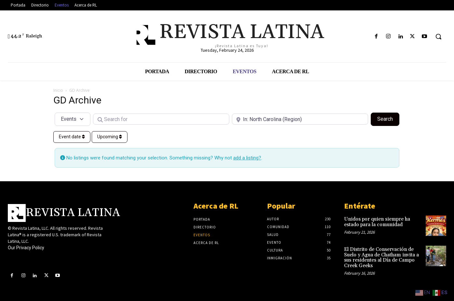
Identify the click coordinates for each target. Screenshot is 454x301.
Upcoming (109, 136)
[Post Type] (72, 119)
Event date (72, 136)
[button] (438, 36)
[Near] (300, 119)
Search (388, 118)
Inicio (58, 90)
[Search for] (161, 119)
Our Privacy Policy (26, 247)
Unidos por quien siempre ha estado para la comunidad (377, 222)
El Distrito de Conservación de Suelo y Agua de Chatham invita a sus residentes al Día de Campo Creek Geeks (381, 257)
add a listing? (247, 158)
